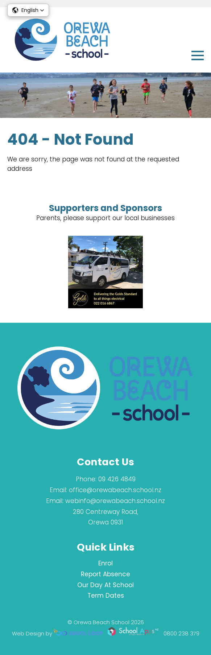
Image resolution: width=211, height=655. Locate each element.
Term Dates (105, 595)
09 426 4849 (117, 479)
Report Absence (105, 574)
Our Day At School (105, 585)
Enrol (105, 563)
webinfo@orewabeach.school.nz (115, 501)
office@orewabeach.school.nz (115, 490)
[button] (28, 10)
